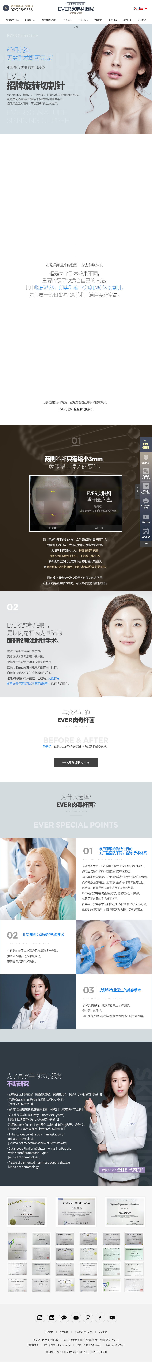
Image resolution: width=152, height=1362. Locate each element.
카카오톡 (63, 1317)
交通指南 (103, 1332)
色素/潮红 (67, 20)
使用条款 (64, 1332)
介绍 (76, 27)
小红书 (51, 1317)
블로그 (112, 1317)
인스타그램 (88, 1317)
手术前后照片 (76, 763)
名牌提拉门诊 (12, 20)
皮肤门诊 (112, 20)
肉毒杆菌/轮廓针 (49, 20)
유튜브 (76, 1317)
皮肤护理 (98, 20)
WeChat (39, 1317)
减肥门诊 (127, 20)
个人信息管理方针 (83, 1332)
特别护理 (141, 20)
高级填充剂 (30, 20)
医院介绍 (49, 1332)
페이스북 (100, 1317)
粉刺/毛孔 (83, 20)
